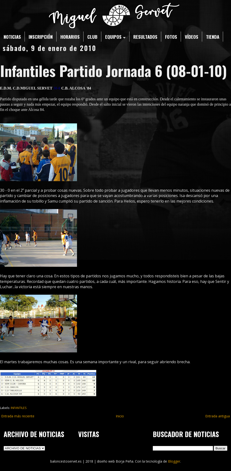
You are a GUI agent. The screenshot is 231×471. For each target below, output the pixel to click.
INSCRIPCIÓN (41, 36)
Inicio (120, 416)
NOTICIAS (12, 36)
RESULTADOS (145, 36)
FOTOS (171, 36)
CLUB (92, 36)
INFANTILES (19, 408)
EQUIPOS (115, 36)
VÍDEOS (191, 36)
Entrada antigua (217, 416)
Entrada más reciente (17, 416)
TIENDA (212, 36)
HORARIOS (70, 36)
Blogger (174, 461)
